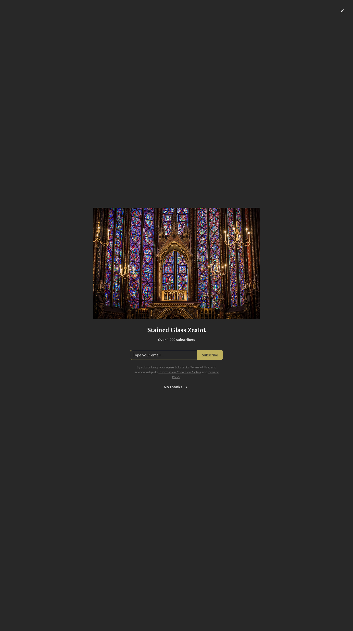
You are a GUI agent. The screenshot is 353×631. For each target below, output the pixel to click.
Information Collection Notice (179, 372)
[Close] (342, 11)
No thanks (176, 386)
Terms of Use (199, 367)
